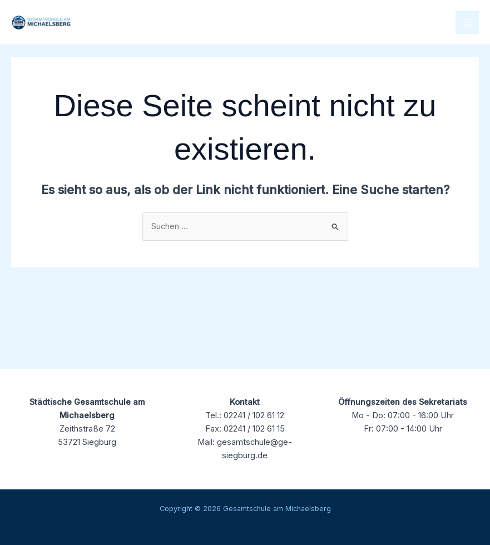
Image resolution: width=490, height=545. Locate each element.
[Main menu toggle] (467, 22)
